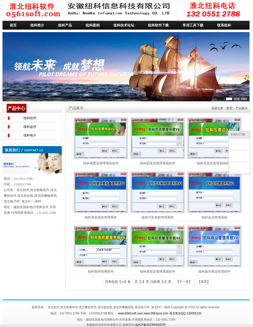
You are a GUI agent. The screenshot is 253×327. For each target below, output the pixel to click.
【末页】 (203, 281)
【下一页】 (184, 281)
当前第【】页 (160, 281)
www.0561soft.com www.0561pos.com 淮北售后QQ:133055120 (159, 313)
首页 (229, 108)
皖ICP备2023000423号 (150, 325)
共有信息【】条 (118, 281)
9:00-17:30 (239, 134)
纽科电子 (29, 135)
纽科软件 (29, 118)
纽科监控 (29, 127)
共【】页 (142, 281)
